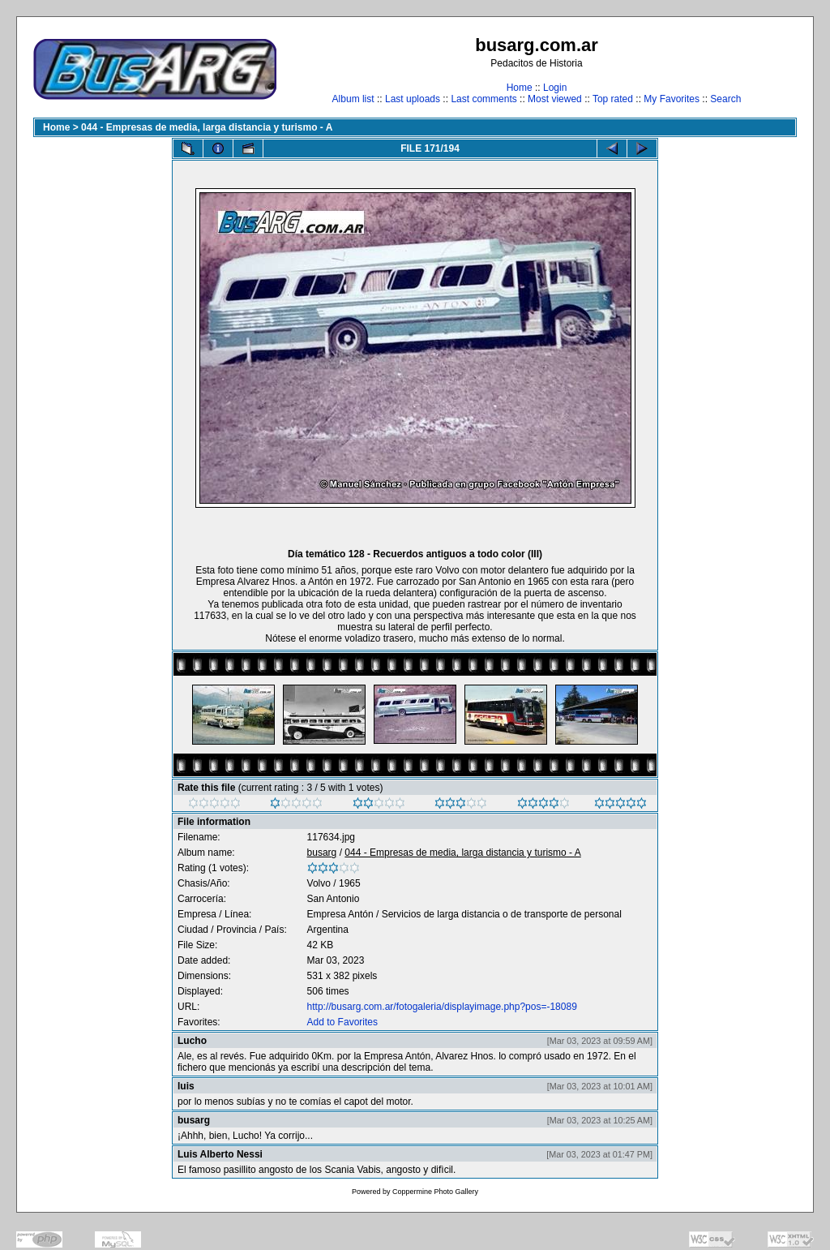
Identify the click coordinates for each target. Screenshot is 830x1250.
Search (725, 99)
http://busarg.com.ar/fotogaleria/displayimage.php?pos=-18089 (442, 1006)
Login (555, 87)
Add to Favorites (342, 1022)
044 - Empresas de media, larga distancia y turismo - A (206, 127)
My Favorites (672, 99)
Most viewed (555, 99)
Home (520, 87)
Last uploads (412, 99)
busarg (322, 852)
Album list (353, 99)
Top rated (613, 99)
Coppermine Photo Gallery (435, 1192)
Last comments (483, 99)
